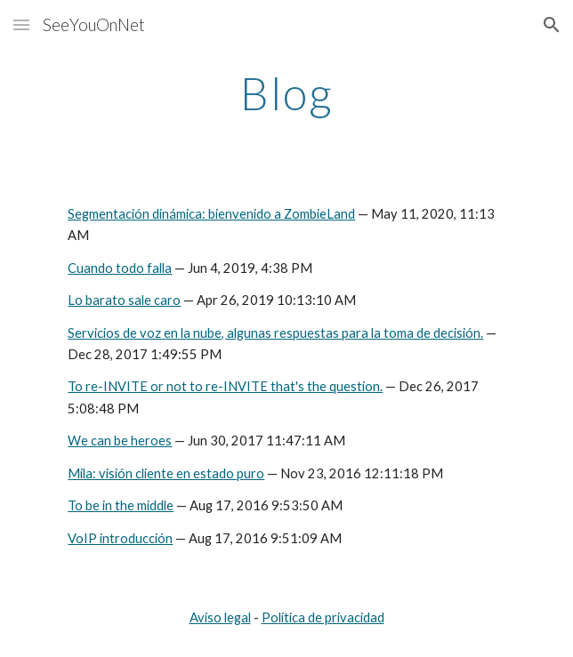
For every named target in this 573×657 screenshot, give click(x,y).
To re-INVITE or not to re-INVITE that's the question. (225, 386)
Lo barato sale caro (124, 300)
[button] (21, 24)
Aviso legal (220, 617)
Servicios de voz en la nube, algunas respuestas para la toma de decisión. (275, 333)
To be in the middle (121, 505)
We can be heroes (120, 440)
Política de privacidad (323, 617)
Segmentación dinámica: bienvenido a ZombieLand (211, 213)
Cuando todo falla (120, 268)
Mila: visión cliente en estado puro (166, 473)
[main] (286, 93)
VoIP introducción (120, 538)
